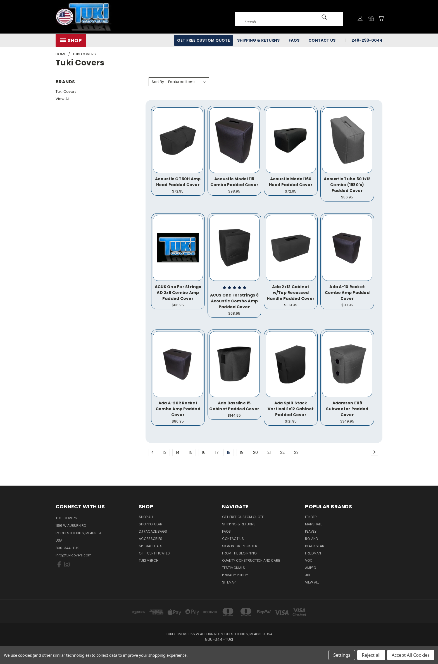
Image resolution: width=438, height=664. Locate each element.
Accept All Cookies (411, 655)
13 (164, 452)
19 (242, 452)
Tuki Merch (148, 560)
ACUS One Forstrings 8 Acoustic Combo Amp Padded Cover (234, 301)
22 (282, 452)
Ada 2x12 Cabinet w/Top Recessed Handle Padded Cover (291, 292)
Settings (341, 655)
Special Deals (150, 546)
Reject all (371, 655)
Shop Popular (150, 524)
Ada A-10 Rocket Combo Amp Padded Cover (347, 292)
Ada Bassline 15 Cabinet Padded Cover (234, 406)
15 (190, 452)
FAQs (294, 40)
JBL (308, 575)
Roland (311, 538)
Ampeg (310, 567)
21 (269, 452)
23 (296, 452)
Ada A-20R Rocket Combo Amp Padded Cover (178, 409)
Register (249, 546)
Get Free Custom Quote (203, 40)
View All (63, 98)
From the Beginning (239, 553)
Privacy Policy (235, 575)
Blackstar (314, 546)
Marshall (313, 524)
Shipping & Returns (258, 40)
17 (217, 452)
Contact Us (321, 40)
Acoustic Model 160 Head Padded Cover (291, 182)
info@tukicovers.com (74, 555)
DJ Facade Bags (153, 531)
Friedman (313, 553)
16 (204, 452)
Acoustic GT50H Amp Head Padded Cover (178, 182)
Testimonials (233, 567)
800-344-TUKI (68, 548)
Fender (311, 516)
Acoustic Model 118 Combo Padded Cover (234, 182)
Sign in (228, 546)
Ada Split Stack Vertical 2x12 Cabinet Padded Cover (291, 409)
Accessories (150, 538)
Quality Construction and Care (251, 560)
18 (228, 452)
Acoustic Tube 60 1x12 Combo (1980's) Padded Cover (347, 184)
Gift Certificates (154, 553)
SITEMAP (228, 582)
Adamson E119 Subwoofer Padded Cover (347, 409)
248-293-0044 (366, 40)
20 (255, 452)
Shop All (146, 516)
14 (178, 452)
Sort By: (158, 81)
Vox (308, 560)
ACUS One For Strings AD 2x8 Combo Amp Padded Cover (178, 292)
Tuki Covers (66, 91)
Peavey (310, 531)
